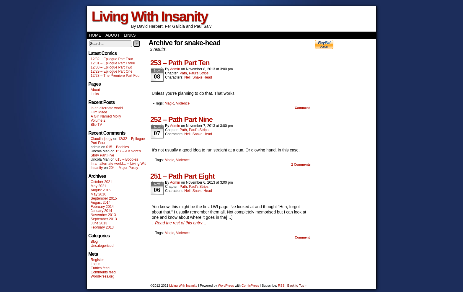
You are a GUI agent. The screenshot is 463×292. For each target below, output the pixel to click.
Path (183, 73)
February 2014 (102, 207)
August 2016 (100, 190)
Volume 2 (98, 120)
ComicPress (250, 285)
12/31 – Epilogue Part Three (113, 63)
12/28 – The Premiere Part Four (116, 76)
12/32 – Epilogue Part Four (112, 59)
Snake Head (202, 77)
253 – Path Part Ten (180, 63)
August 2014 (100, 202)
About (112, 35)
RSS (281, 285)
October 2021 (101, 182)
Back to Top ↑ (297, 285)
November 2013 (103, 215)
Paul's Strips (198, 73)
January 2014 (101, 211)
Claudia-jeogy (101, 139)
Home (95, 35)
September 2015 (104, 198)
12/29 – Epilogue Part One (111, 71)
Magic (169, 103)
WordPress (226, 285)
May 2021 (98, 186)
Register (97, 260)
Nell (187, 77)
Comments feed (103, 272)
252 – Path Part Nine (181, 119)
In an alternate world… (108, 108)
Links (130, 35)
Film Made (99, 112)
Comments (301, 164)
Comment (302, 108)
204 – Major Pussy (123, 168)
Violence (183, 103)
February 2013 (102, 227)
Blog (94, 241)
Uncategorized (102, 246)
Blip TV (96, 125)
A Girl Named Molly (106, 116)
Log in (95, 264)
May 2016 (98, 194)
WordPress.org (102, 276)
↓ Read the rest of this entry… (179, 223)
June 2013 (99, 223)
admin (175, 69)
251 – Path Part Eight (182, 176)
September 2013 (104, 219)
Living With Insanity (150, 16)
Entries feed (100, 268)
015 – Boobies (117, 147)
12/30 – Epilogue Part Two (111, 67)
